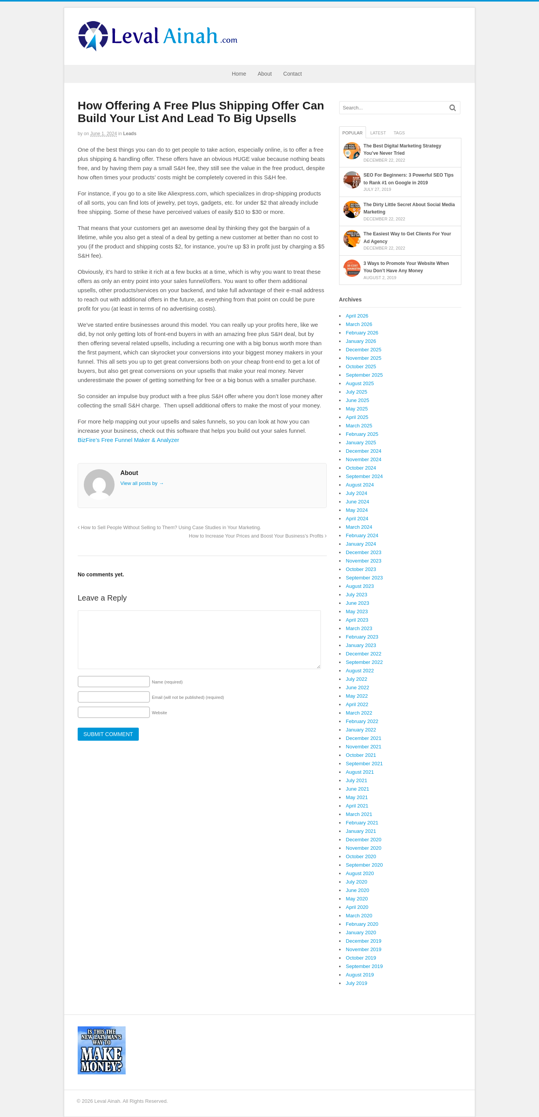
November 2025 (364, 358)
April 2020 (357, 907)
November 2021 (364, 747)
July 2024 (357, 493)
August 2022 (360, 671)
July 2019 (357, 983)
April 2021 (357, 806)
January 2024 (361, 544)
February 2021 (362, 823)
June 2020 (357, 890)
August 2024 (360, 485)
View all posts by (142, 483)
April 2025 (357, 417)
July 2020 (357, 882)
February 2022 (362, 721)
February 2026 (362, 333)
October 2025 (361, 366)
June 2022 (357, 687)
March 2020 (359, 915)
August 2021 (360, 772)
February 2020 (362, 924)
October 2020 (361, 856)
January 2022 (361, 730)
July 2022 (357, 679)
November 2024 (364, 459)
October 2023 (361, 569)
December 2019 (364, 941)
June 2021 (357, 789)
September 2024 (364, 476)
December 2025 (364, 349)
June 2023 (357, 603)
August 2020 (360, 873)
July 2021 (357, 780)
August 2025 (360, 383)
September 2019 (364, 966)
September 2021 (364, 763)
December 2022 (364, 654)
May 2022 (357, 696)
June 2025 (357, 400)
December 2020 (364, 839)
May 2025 (357, 409)
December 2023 (364, 552)
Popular (353, 133)
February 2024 (362, 535)
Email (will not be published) (188, 697)
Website (159, 712)
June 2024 (357, 502)
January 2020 (361, 932)
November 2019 (364, 949)
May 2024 (357, 510)
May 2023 (357, 611)
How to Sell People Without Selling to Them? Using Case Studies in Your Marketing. (169, 527)
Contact (292, 74)
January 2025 (361, 442)
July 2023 (357, 594)
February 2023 (362, 637)
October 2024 (361, 468)
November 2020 (364, 848)
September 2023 (364, 578)
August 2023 (360, 586)
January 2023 (361, 645)
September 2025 (364, 375)
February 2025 (362, 434)
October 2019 (361, 958)
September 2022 (364, 662)
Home (239, 74)
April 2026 (357, 316)
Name (167, 682)
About (265, 74)
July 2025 (357, 392)
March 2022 (359, 713)
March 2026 (359, 324)
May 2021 (357, 797)
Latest (378, 133)
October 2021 (361, 755)
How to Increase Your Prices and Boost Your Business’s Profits (257, 536)
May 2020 (357, 899)
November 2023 (364, 561)
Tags (399, 133)
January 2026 (361, 341)
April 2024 (357, 518)
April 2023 (357, 620)
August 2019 (360, 975)
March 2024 (359, 527)
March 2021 (359, 814)
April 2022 (357, 704)
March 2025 (359, 426)
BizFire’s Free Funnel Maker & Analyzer (128, 440)
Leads (129, 133)
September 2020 (364, 865)
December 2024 (364, 451)
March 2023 (359, 628)
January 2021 (361, 831)
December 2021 (364, 738)
